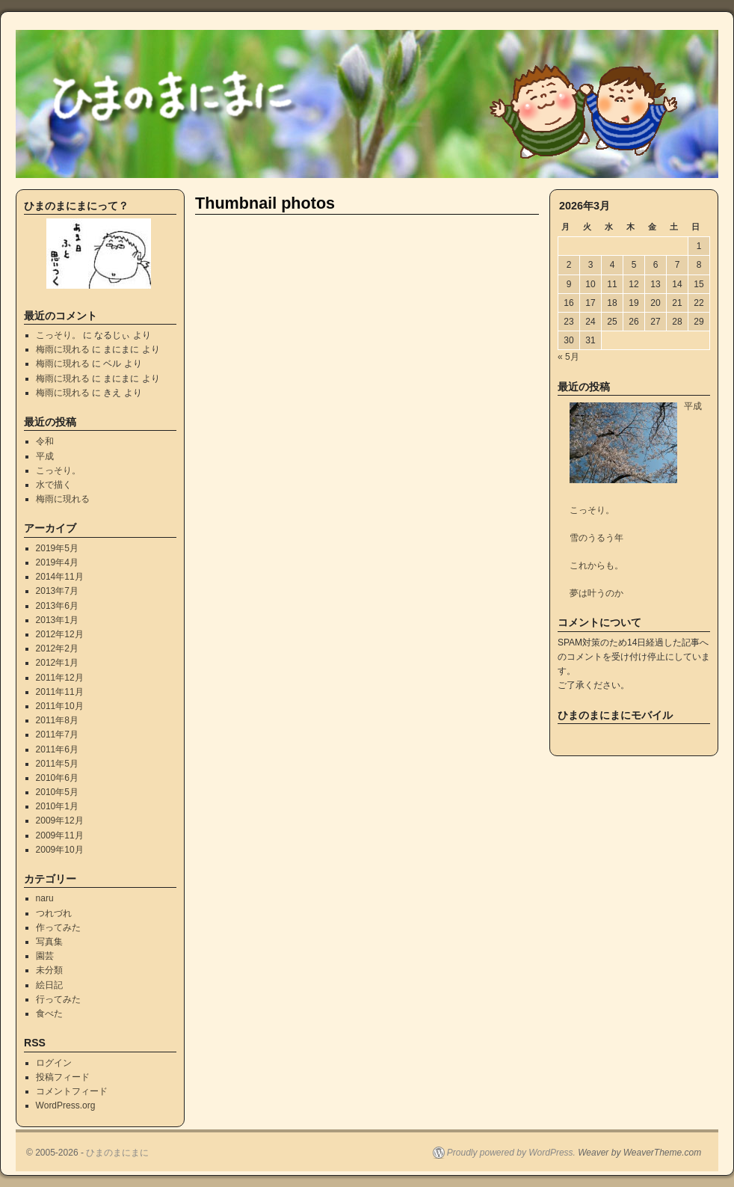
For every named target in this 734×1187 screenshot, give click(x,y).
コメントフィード (72, 1091)
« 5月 (568, 357)
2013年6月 (57, 606)
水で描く (54, 484)
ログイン (54, 1063)
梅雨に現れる (63, 349)
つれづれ (54, 913)
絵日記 (49, 985)
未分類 (49, 970)
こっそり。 (58, 335)
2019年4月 (57, 562)
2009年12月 (60, 820)
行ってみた (58, 999)
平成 (45, 456)
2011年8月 (57, 720)
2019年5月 (57, 548)
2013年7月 (57, 591)
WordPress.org (66, 1105)
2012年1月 (57, 662)
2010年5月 (57, 792)
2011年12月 (60, 677)
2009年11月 (60, 835)
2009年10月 (60, 849)
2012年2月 (57, 648)
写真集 (49, 941)
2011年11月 (60, 692)
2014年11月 (60, 576)
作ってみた (58, 927)
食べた (49, 1013)
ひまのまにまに (117, 1152)
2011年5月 (57, 763)
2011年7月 (57, 734)
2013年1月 (57, 620)
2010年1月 (57, 806)
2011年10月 (60, 706)
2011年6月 (57, 749)
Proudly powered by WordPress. (511, 1152)
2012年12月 (60, 634)
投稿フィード (63, 1077)
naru (45, 898)
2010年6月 (57, 778)
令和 (45, 441)
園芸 (45, 956)
